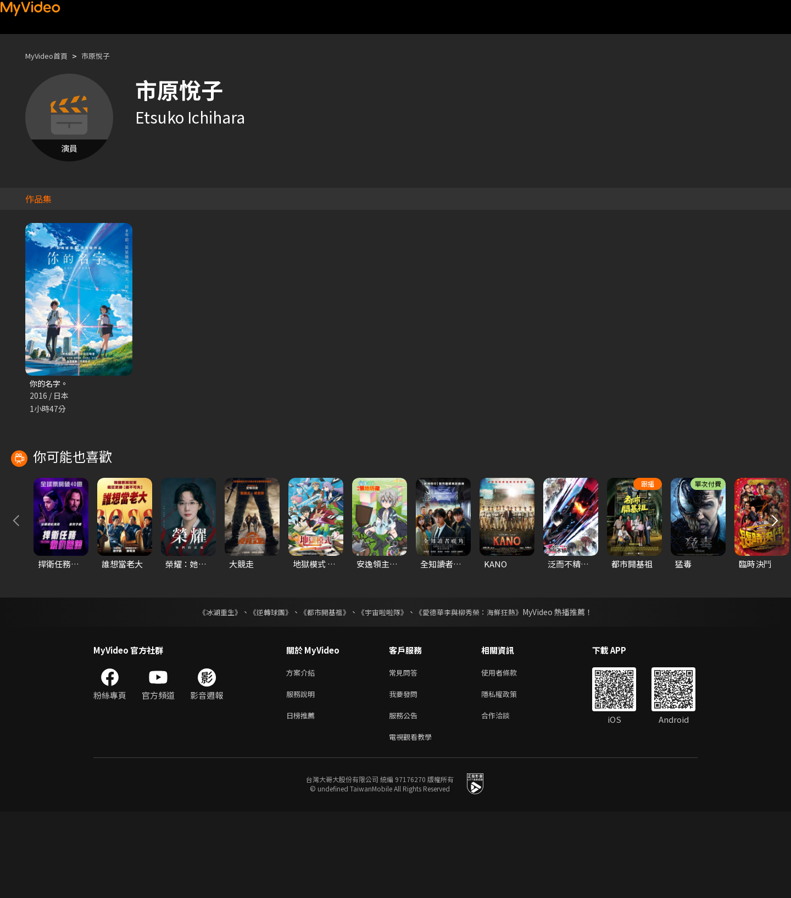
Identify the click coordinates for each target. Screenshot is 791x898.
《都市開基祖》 (322, 691)
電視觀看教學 (413, 822)
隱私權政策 (508, 776)
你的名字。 (50, 383)
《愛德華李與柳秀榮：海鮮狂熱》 (475, 691)
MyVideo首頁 (50, 56)
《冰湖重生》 (210, 691)
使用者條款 (508, 752)
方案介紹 (302, 752)
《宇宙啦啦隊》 (383, 691)
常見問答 (405, 752)
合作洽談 (504, 799)
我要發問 (405, 776)
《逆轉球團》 (264, 691)
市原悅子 (105, 56)
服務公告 (405, 799)
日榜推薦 (302, 799)
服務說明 (302, 776)
